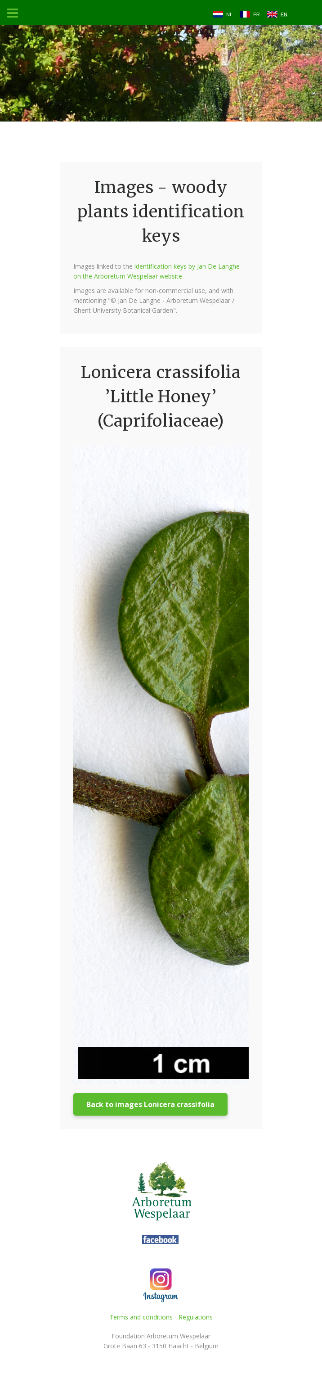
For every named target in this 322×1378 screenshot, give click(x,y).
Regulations (196, 1317)
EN (284, 14)
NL (229, 14)
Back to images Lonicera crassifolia (150, 1104)
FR (256, 14)
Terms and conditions (141, 1317)
